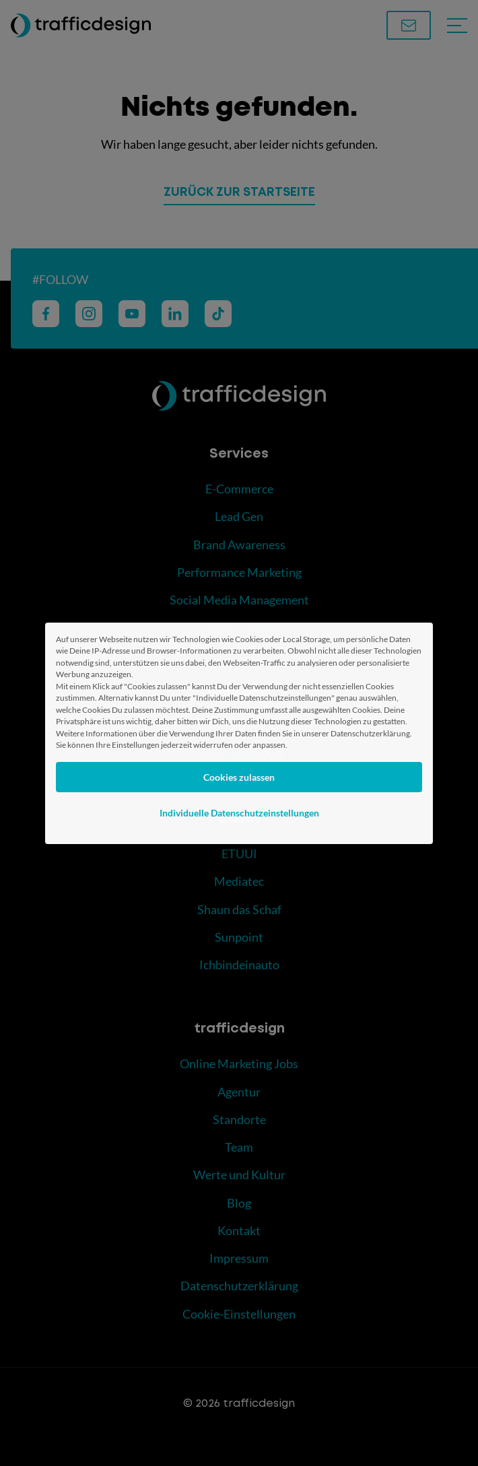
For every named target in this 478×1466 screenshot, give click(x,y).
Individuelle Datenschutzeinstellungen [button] (239, 812)
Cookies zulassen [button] (239, 777)
